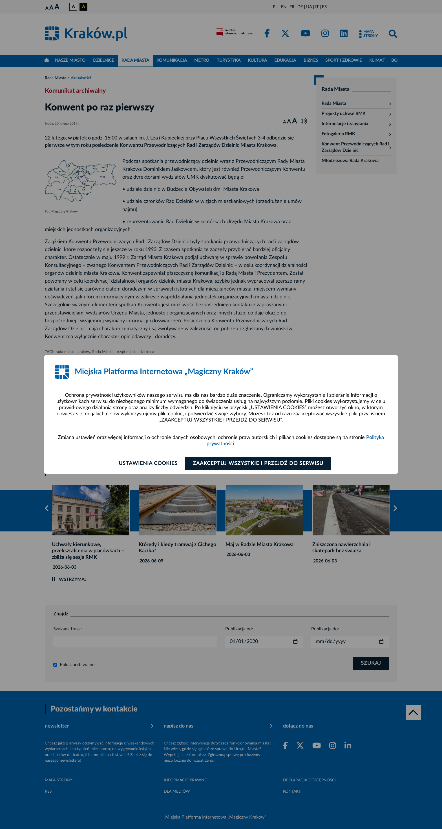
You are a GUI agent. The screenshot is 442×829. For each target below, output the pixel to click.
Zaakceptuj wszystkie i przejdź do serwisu (258, 463)
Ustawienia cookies (148, 463)
